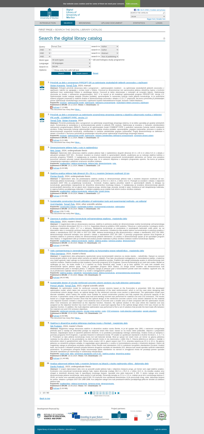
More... (78, 109)
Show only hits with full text (66, 70)
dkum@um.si (71, 429)
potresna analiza (115, 241)
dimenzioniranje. (107, 384)
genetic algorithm (150, 311)
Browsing (84, 23)
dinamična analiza (123, 354)
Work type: (44, 60)
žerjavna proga (94, 384)
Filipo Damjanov (57, 253)
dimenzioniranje (105, 163)
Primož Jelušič (57, 285)
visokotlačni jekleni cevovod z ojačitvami (132, 103)
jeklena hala (93, 163)
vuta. (114, 163)
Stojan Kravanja (57, 85)
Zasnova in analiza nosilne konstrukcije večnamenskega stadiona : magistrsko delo (88, 218)
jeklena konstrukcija (107, 273)
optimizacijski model (76, 103)
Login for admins (160, 429)
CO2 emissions (113, 311)
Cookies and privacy (157, 10)
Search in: (44, 67)
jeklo (72, 354)
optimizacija (89, 103)
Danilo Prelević (57, 366)
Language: (44, 63)
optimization (120, 207)
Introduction (48, 23)
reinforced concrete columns (71, 311)
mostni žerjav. (104, 191)
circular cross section (92, 311)
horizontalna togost (90, 273)
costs (104, 311)
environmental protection (104, 207)
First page (46, 29)
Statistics (139, 23)
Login (159, 23)
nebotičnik (77, 273)
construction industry (68, 207)
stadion (91, 241)
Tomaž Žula (71, 85)
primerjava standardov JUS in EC (88, 354)
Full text (56, 107)
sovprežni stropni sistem (143, 135)
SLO (142, 10)
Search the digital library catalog (78, 29)
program (63, 103)
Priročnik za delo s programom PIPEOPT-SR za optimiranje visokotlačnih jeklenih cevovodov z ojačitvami (99, 82)
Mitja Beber (55, 221)
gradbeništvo (65, 163)
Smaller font (160, 19)
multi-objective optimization (131, 311)
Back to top (45, 398)
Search (68, 23)
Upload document (111, 23)
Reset (95, 73)
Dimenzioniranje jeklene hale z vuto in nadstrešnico (74, 147)
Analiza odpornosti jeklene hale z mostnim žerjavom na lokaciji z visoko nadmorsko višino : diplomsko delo (99, 363)
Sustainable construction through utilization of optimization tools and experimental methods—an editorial (98, 201)
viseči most (64, 354)
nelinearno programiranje (105, 103)
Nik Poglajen (56, 326)
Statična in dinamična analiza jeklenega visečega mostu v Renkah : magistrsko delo (89, 323)
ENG (147, 10)
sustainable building (85, 207)
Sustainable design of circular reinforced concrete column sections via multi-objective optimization (95, 283)
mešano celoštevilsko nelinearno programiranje (114, 135)
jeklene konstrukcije (79, 163)
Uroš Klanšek (56, 204)
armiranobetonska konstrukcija (128, 273)
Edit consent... (132, 4)
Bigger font (151, 19)
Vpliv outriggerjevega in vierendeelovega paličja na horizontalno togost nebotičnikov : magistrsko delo (97, 250)
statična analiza (101, 241)
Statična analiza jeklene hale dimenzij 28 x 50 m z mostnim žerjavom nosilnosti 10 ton (89, 173)
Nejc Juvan (55, 150)
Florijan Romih (57, 176)
